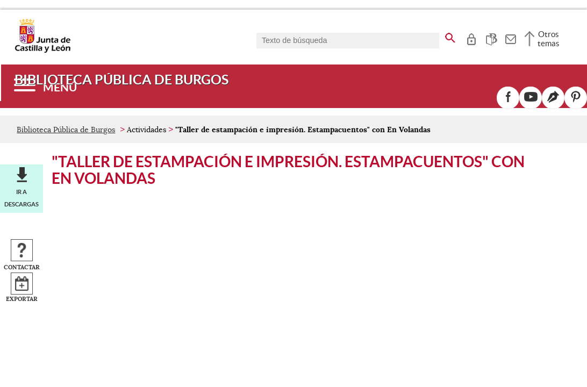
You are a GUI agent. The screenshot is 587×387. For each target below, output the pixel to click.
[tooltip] (471, 37)
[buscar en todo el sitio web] (450, 36)
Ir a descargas (21, 198)
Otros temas (549, 39)
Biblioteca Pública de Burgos (66, 129)
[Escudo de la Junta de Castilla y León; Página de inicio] (42, 50)
